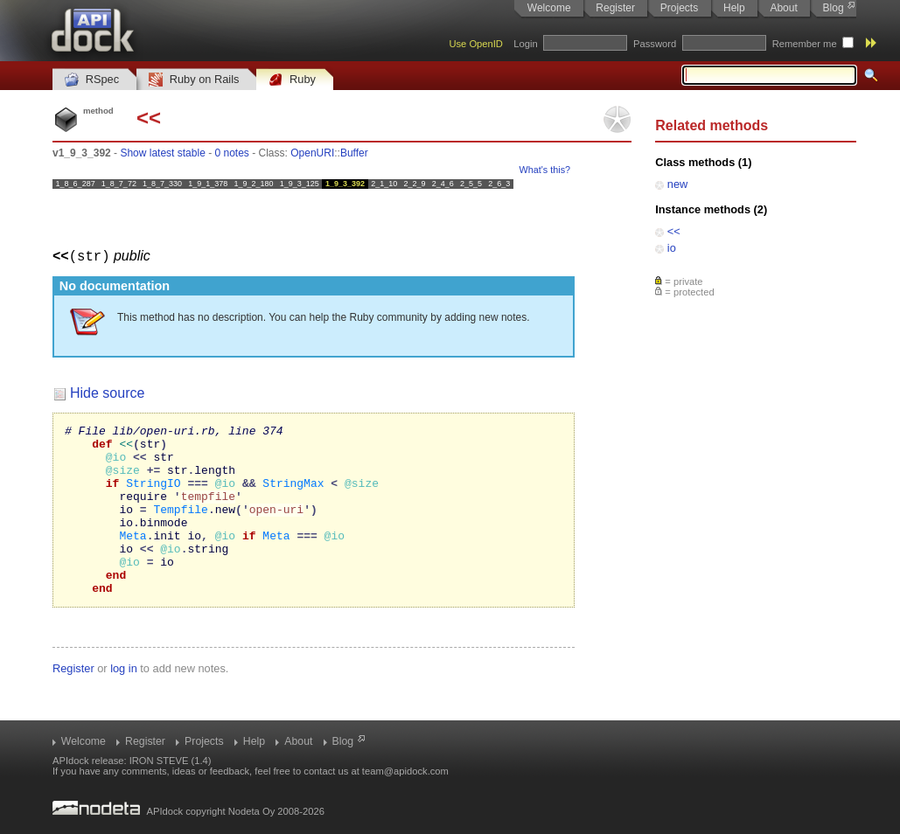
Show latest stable (162, 153)
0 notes (231, 153)
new (677, 184)
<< (673, 231)
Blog (833, 8)
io (671, 247)
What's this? (545, 169)
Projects (679, 8)
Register (615, 8)
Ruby (292, 80)
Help (734, 8)
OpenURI (312, 153)
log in (123, 701)
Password (654, 43)
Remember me (804, 43)
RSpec (92, 80)
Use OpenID (476, 43)
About (783, 8)
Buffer (354, 153)
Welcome (549, 8)
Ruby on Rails (194, 80)
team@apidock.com (405, 771)
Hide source (107, 392)
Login (525, 43)
